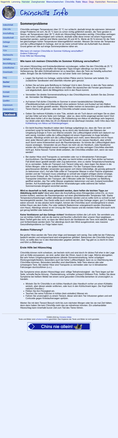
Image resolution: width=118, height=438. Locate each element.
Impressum (8, 105)
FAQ (5, 78)
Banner (6, 96)
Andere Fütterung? (29, 53)
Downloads (8, 72)
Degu (91, 2)
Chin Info (7, 29)
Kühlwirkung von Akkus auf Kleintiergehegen (47, 123)
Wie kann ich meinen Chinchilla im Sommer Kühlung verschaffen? (51, 51)
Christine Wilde (65, 317)
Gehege (6, 42)
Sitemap (6, 86)
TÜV (5, 50)
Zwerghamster (38, 2)
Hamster (26, 2)
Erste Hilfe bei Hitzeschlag (32, 56)
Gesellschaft (8, 38)
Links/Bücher (8, 68)
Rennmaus (112, 2)
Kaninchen (100, 2)
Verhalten (7, 59)
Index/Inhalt (8, 25)
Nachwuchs (8, 55)
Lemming (15, 2)
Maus (84, 2)
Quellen (6, 101)
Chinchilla (69, 2)
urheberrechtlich (42, 319)
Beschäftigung (9, 63)
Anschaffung (8, 33)
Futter (5, 46)
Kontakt (6, 92)
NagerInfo (5, 2)
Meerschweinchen (55, 2)
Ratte (78, 2)
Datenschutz (8, 109)
